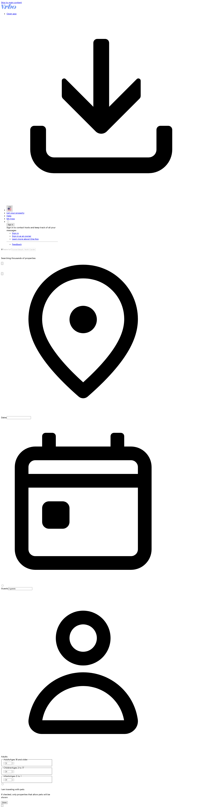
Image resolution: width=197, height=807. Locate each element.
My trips (11, 218)
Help (9, 215)
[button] (2, 263)
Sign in (10, 225)
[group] (98, 258)
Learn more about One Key (25, 239)
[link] (35, 244)
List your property (15, 213)
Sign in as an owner (21, 236)
